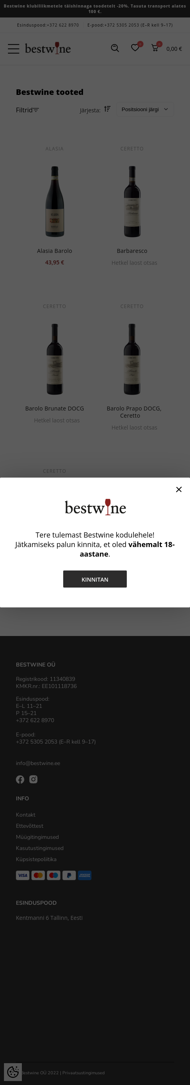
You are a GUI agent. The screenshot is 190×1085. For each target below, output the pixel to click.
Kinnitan (95, 579)
